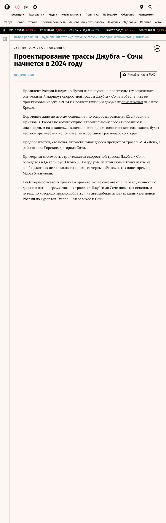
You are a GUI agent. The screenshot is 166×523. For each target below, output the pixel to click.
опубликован (132, 102)
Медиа (53, 14)
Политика (92, 14)
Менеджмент (147, 14)
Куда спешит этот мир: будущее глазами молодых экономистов (87, 37)
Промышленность (53, 22)
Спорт (8, 22)
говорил (77, 167)
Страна (32, 22)
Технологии (36, 14)
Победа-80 (110, 14)
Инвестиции (16, 14)
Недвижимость (71, 14)
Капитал (146, 22)
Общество (127, 14)
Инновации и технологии (86, 22)
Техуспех (114, 22)
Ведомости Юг (56, 48)
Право (20, 22)
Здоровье (130, 22)
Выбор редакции (26, 37)
